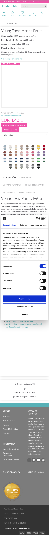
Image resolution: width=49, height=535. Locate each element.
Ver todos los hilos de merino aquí (19, 321)
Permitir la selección (24, 307)
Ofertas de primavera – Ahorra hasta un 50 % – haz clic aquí (20, 1)
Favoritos (22, 14)
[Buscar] (45, 6)
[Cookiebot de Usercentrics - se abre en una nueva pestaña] (35, 218)
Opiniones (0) (26, 177)
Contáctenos (10, 518)
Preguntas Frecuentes (7, 454)
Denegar (24, 314)
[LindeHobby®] (10, 5)
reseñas (20, 113)
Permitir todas (24, 299)
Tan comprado (27, 192)
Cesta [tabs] (42, 14)
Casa (12, 14)
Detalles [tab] (23, 225)
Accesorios (9, 192)
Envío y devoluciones (11, 460)
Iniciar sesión (32, 14)
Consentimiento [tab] (9, 225)
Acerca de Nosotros (11, 449)
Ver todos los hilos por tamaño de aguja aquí (24, 324)
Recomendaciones (34, 185)
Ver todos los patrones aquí (17, 327)
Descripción (9, 177)
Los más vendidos (12, 185)
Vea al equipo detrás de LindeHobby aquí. (36, 451)
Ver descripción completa (11, 59)
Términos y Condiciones (15, 523)
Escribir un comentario (13, 115)
